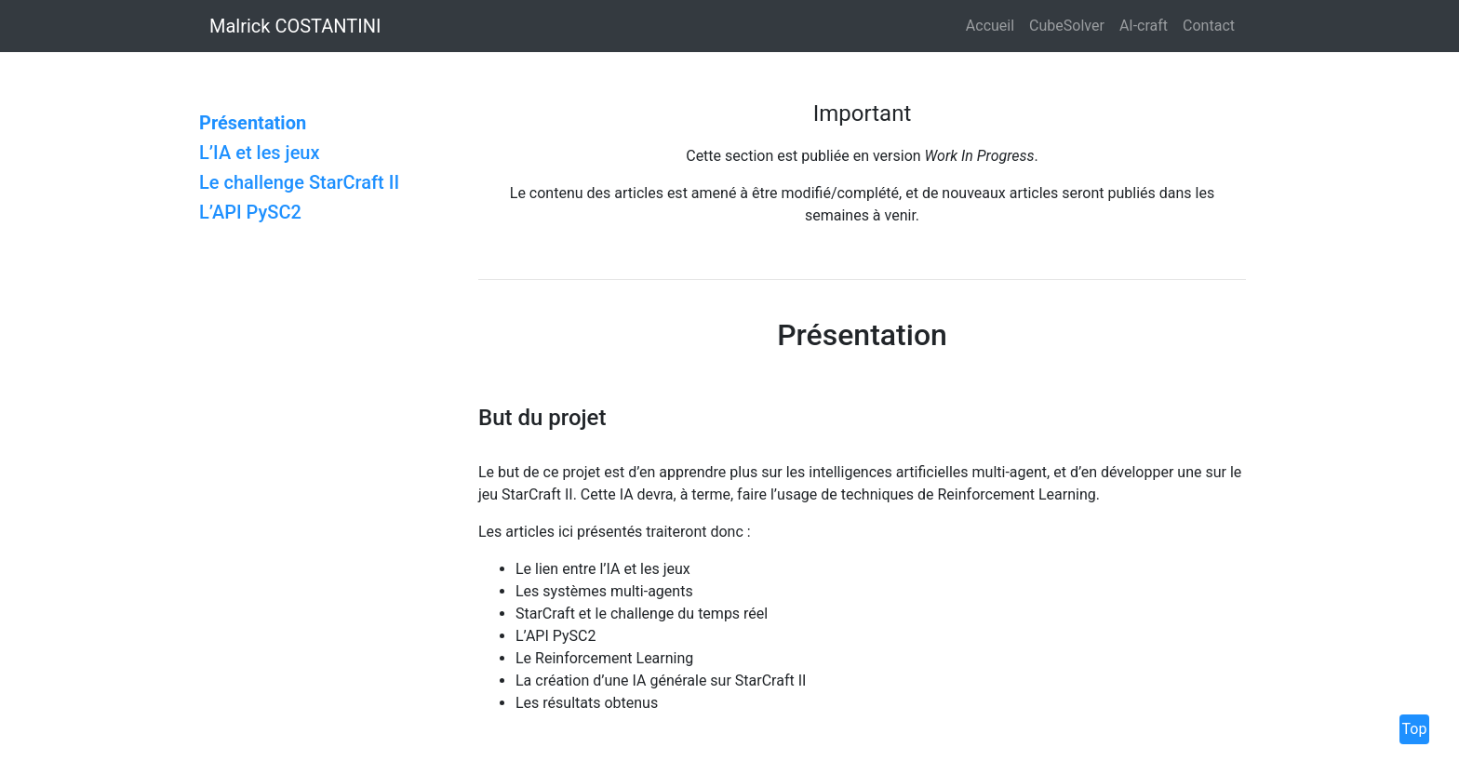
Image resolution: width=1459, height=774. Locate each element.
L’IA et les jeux (259, 152)
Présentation (252, 123)
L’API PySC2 (250, 212)
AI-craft (1143, 25)
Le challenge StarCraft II (299, 182)
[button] (1440, 25)
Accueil (990, 25)
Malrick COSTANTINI (295, 26)
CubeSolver (1066, 25)
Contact (1209, 25)
